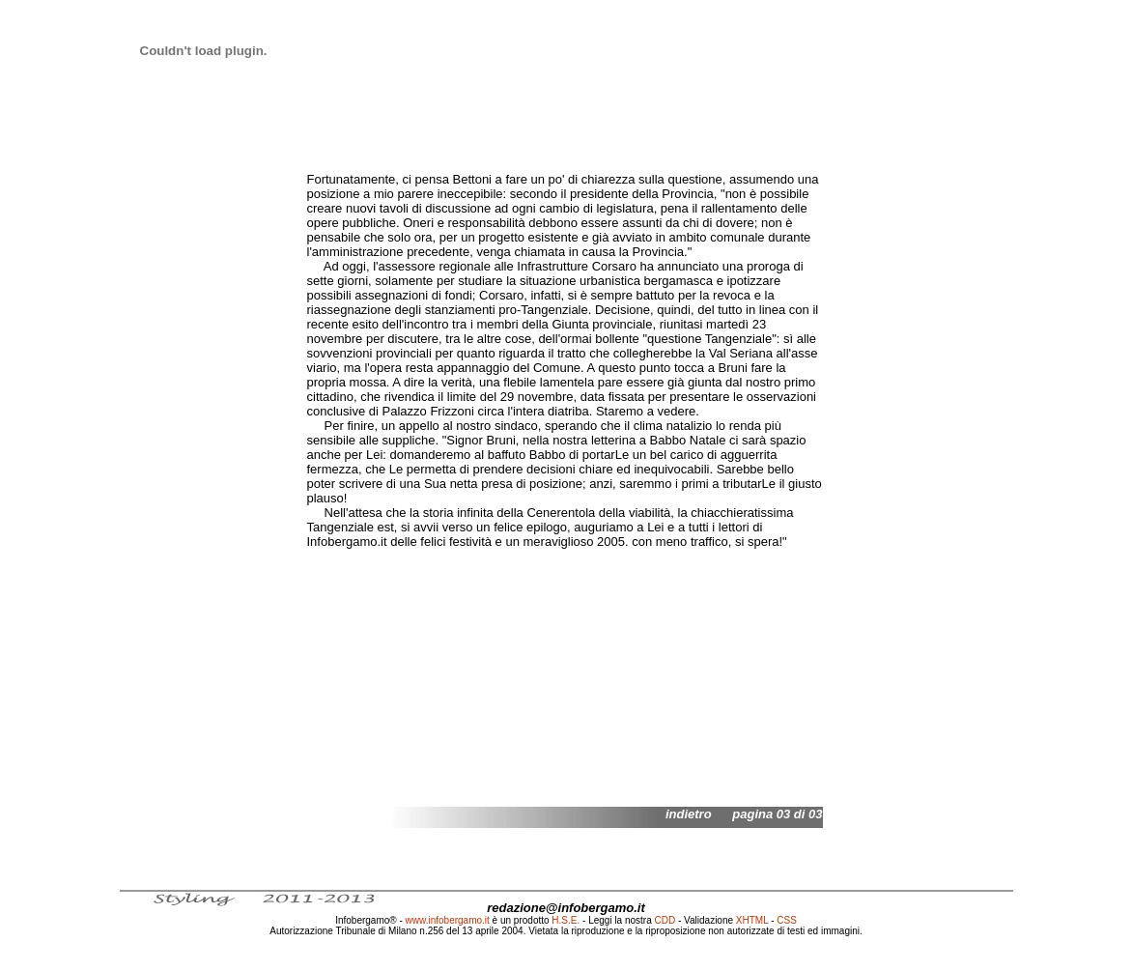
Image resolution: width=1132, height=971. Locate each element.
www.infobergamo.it (448, 920)
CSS (787, 920)
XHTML (752, 920)
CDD (665, 920)
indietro (688, 814)
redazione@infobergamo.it (566, 907)
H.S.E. (566, 920)
